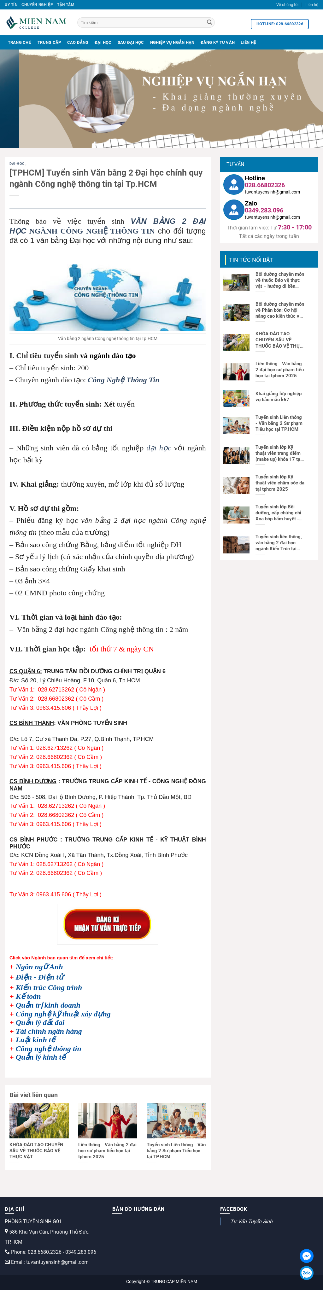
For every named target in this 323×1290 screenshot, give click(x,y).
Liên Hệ (248, 42)
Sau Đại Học (131, 42)
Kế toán (28, 996)
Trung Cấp (49, 42)
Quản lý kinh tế (41, 1057)
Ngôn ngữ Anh (39, 967)
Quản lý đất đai (40, 1022)
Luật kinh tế (36, 1040)
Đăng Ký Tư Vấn (218, 42)
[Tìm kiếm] (146, 22)
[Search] (209, 22)
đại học (158, 448)
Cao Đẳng (78, 42)
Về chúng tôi (287, 4)
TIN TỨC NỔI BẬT (251, 260)
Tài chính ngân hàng (49, 1031)
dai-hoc (17, 164)
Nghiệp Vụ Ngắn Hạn (172, 42)
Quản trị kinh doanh (48, 1005)
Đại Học (103, 42)
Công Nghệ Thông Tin (123, 380)
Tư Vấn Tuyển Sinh (251, 1221)
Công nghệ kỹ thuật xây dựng (63, 1014)
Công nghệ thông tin (48, 1048)
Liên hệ (311, 4)
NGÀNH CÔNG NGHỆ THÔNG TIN (90, 231)
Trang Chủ (20, 42)
